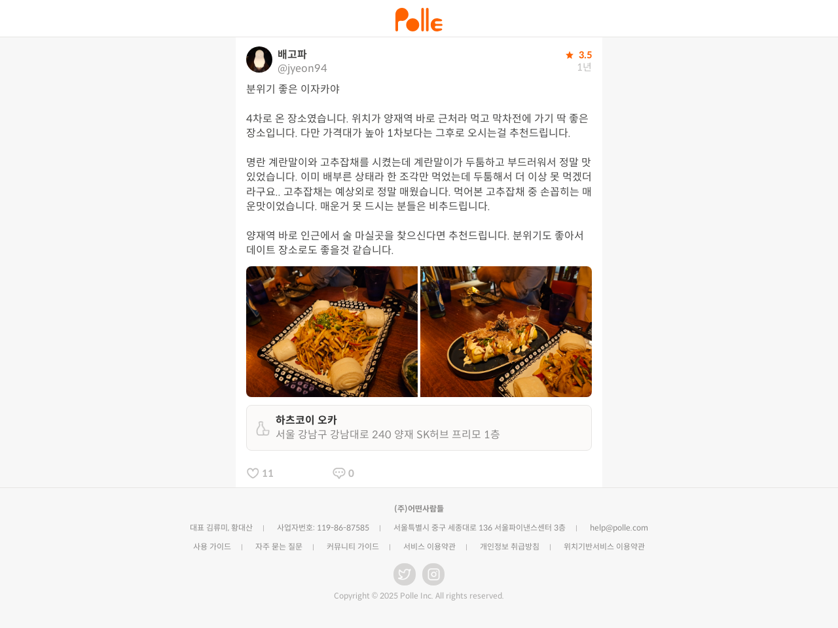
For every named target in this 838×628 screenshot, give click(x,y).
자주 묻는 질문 (278, 546)
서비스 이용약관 (429, 546)
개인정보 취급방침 (509, 546)
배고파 (292, 54)
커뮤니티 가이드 (353, 546)
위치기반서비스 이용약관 (604, 546)
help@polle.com (619, 527)
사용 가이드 (212, 546)
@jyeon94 (302, 68)
